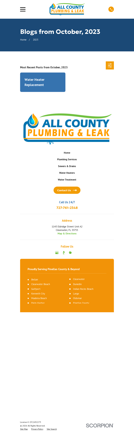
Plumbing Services (67, 159)
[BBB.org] (63, 252)
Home (67, 152)
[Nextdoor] (70, 252)
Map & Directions (67, 233)
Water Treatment (67, 179)
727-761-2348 (67, 207)
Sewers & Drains (67, 166)
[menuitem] (24, 335)
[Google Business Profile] (57, 252)
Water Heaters (67, 172)
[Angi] (77, 252)
